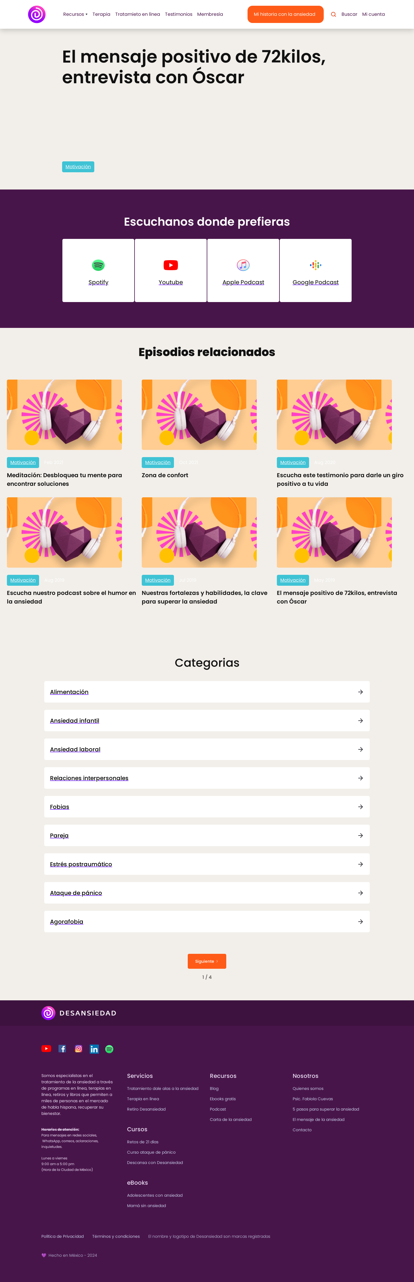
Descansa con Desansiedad (155, 1162)
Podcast (218, 1109)
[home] (37, 14)
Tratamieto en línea (137, 14)
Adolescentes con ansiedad (155, 1195)
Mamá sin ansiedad (146, 1205)
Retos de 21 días (142, 1142)
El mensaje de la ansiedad (318, 1119)
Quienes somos (308, 1088)
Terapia (101, 14)
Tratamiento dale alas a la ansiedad (162, 1088)
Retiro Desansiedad (146, 1109)
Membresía (210, 14)
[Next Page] (207, 961)
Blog (214, 1088)
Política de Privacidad (62, 1236)
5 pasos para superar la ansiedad (326, 1109)
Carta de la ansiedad (231, 1119)
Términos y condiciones (116, 1236)
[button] (74, 14)
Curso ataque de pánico (151, 1152)
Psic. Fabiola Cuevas (313, 1099)
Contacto (302, 1130)
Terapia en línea (143, 1099)
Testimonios (178, 14)
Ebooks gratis (223, 1099)
